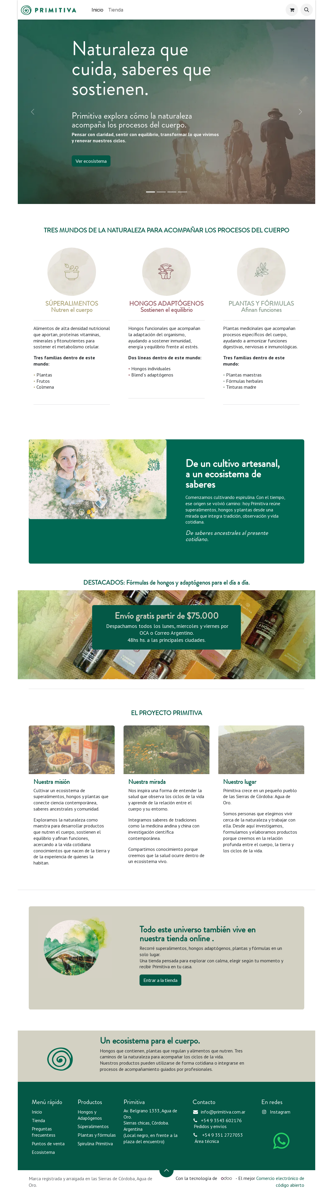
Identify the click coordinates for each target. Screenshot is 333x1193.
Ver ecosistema (91, 161)
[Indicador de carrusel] (150, 192)
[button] (306, 10)
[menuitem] (97, 9)
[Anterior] (32, 112)
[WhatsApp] (281, 1141)
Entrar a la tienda (160, 980)
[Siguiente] (300, 112)
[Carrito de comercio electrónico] (292, 10)
